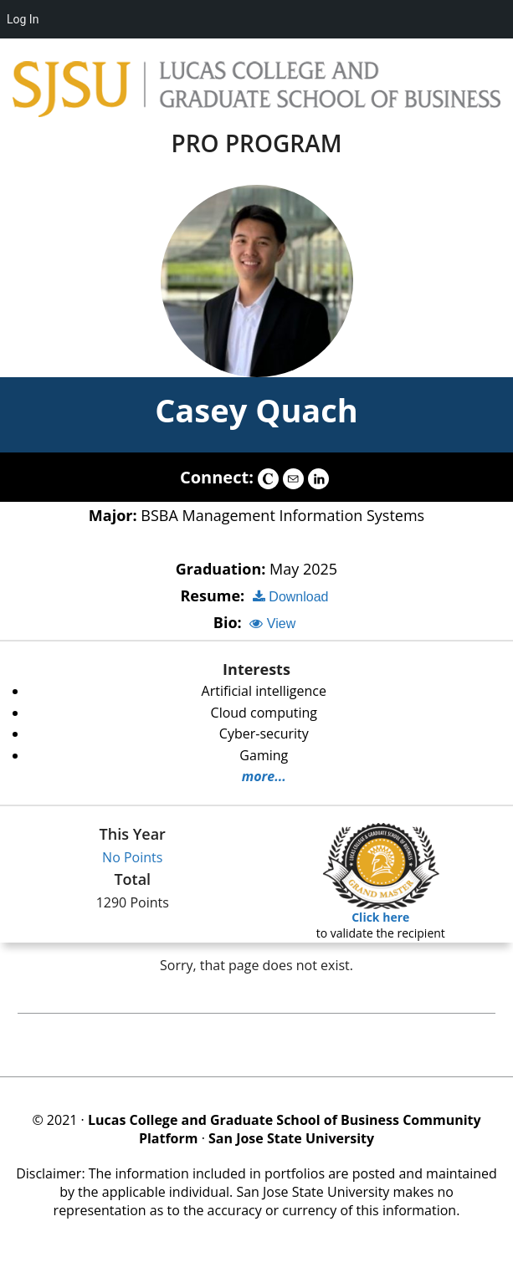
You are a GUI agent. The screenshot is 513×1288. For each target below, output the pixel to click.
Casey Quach (256, 410)
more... (264, 776)
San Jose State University (291, 1138)
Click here (380, 917)
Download (291, 597)
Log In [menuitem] (22, 19)
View (272, 623)
